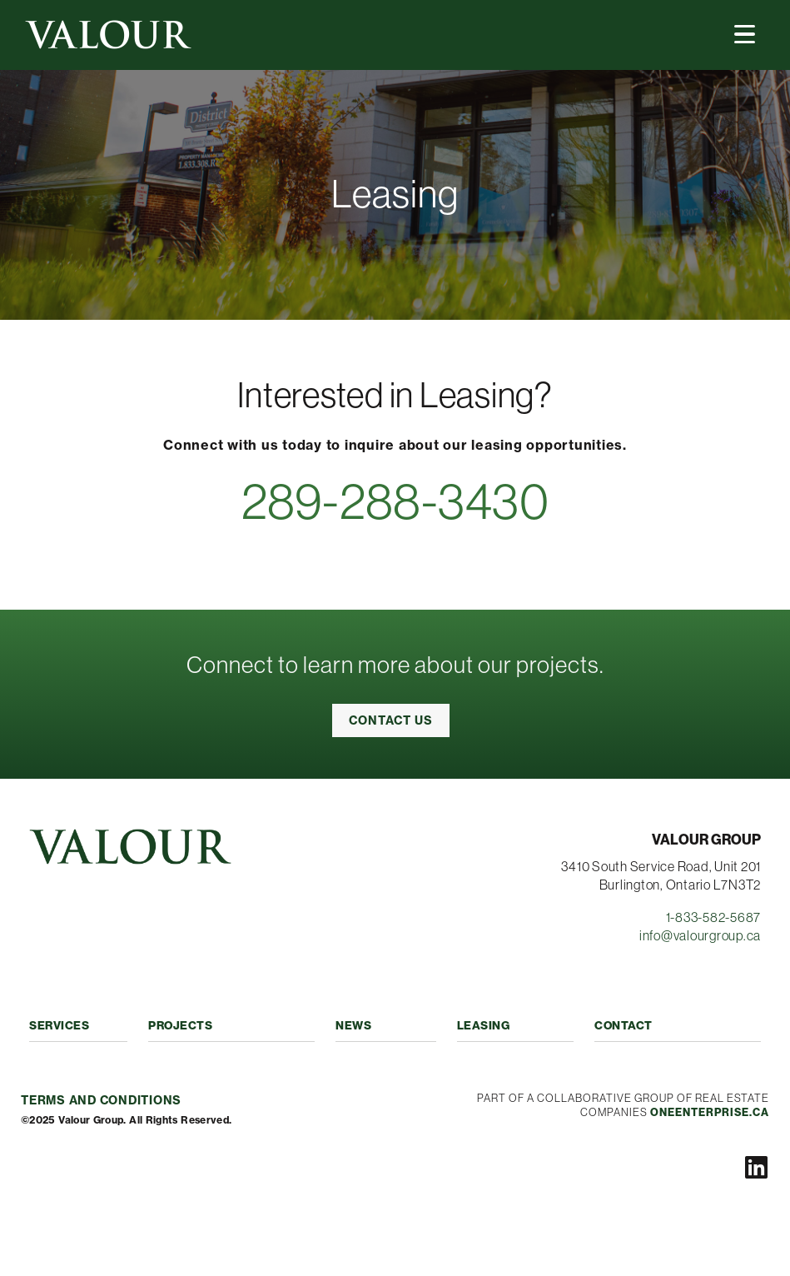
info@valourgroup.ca (700, 935)
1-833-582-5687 (714, 917)
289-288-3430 (395, 501)
